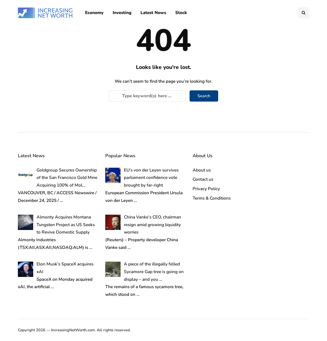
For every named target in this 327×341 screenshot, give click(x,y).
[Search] (147, 96)
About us (202, 170)
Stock (181, 13)
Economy (94, 13)
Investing (122, 13)
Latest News (153, 13)
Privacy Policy (206, 189)
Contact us (203, 179)
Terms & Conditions (212, 198)
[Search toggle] (303, 12)
